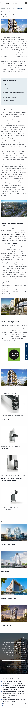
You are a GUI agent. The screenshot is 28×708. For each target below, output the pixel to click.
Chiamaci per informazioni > (13, 635)
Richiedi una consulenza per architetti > (13, 631)
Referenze (3, 8)
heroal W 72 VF (5, 244)
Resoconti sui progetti (11, 8)
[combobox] (18, 3)
